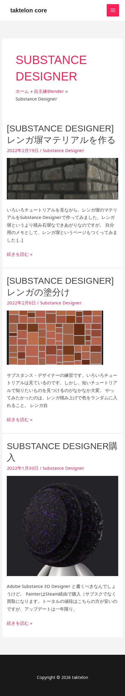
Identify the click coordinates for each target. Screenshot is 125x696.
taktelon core (28, 10)
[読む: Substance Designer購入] (62, 525)
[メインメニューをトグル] (113, 10)
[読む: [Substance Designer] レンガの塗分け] (55, 337)
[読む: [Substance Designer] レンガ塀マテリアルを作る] (62, 178)
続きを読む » (19, 253)
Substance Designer (63, 150)
